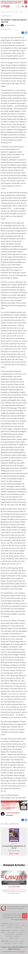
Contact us (9, 927)
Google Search (18, 927)
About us (23, 925)
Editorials (22, 930)
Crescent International (14, 886)
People (15, 943)
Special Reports (21, 932)
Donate (17, 925)
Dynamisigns (21, 952)
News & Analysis (11, 932)
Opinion (3, 932)
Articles (11, 941)
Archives (17, 923)
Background (17, 936)
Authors (3, 925)
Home (11, 923)
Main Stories (14, 930)
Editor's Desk (8, 936)
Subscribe (9, 925)
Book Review (19, 934)
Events (22, 941)
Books (17, 941)
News (23, 923)
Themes (21, 943)
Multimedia (7, 943)
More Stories (14, 854)
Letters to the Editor (14, 938)
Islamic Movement (9, 934)
